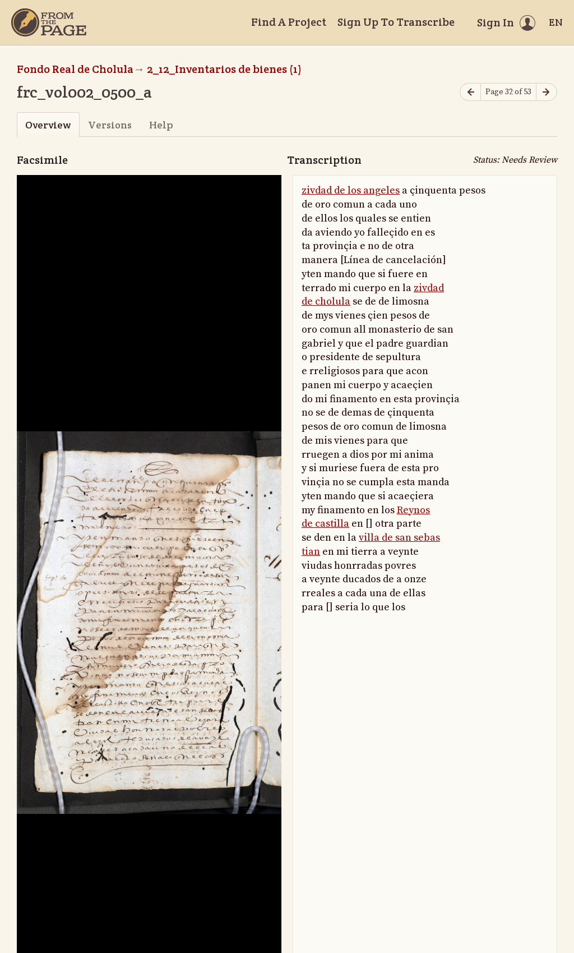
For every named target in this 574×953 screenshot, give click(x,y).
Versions (110, 124)
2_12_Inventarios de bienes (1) (224, 69)
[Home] (48, 22)
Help (161, 124)
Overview (48, 124)
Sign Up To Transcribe (396, 22)
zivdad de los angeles (351, 190)
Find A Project (288, 22)
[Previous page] (470, 92)
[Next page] (546, 92)
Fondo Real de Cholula (75, 69)
